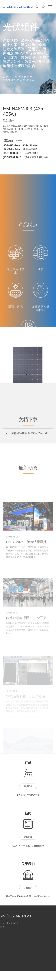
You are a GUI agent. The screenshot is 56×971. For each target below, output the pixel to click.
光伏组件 (26, 77)
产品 (14, 77)
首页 (5, 77)
